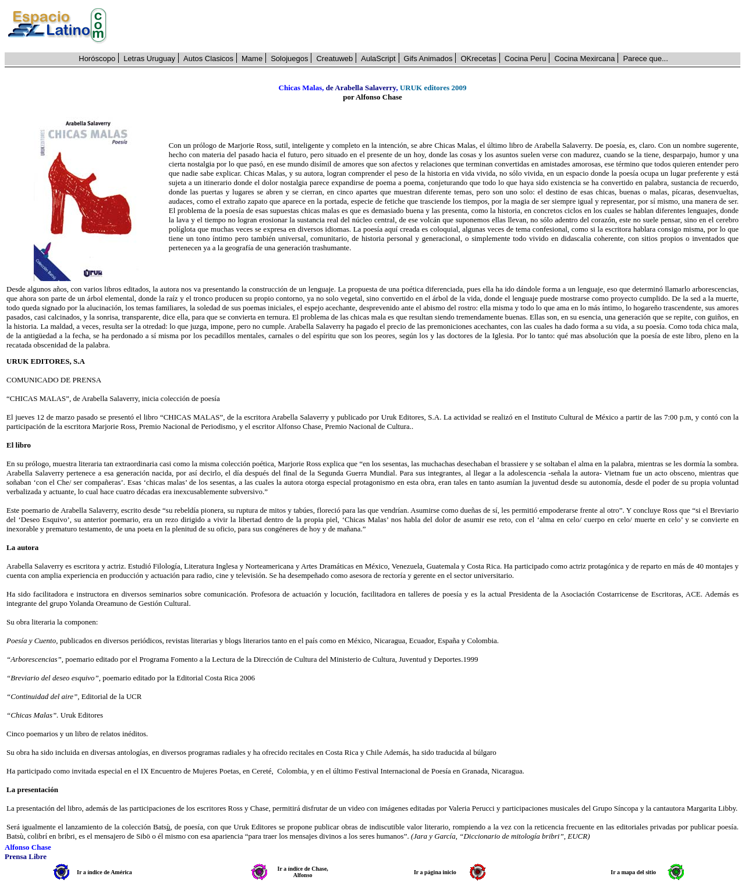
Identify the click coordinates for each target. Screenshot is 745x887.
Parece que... (645, 58)
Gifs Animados (428, 58)
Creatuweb (334, 58)
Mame (252, 58)
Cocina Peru (526, 58)
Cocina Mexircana (584, 58)
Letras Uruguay (149, 58)
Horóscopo (97, 58)
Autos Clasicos (208, 58)
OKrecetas (478, 58)
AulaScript (378, 58)
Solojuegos (289, 58)
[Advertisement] (430, 26)
